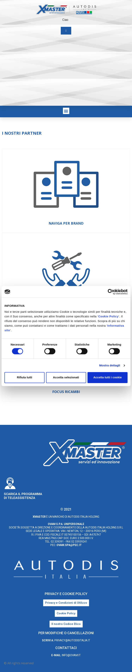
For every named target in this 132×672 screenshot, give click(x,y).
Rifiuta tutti (24, 377)
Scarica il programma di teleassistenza (23, 496)
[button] (66, 111)
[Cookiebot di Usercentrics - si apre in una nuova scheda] (111, 292)
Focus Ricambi (66, 391)
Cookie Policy (108, 316)
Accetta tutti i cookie (107, 377)
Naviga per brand (66, 223)
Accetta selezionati (66, 377)
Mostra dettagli (109, 365)
